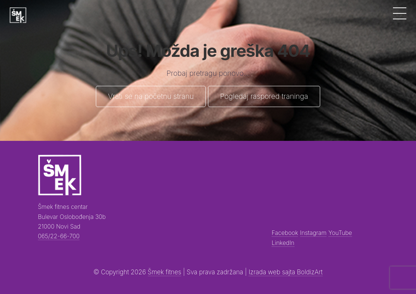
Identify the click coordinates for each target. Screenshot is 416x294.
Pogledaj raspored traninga (264, 96)
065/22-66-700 (58, 236)
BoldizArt (309, 272)
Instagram (313, 232)
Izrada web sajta (272, 272)
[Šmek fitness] (18, 15)
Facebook (285, 232)
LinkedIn (283, 242)
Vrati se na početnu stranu (151, 96)
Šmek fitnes (164, 272)
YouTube (340, 232)
